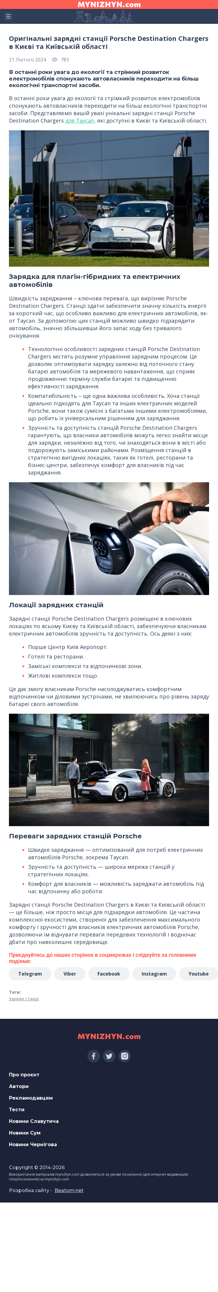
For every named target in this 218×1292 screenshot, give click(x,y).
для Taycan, (80, 120)
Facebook (109, 973)
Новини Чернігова (33, 1144)
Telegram (30, 973)
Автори (19, 1086)
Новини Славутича (34, 1121)
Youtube (198, 973)
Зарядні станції (24, 999)
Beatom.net (69, 1190)
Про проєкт (24, 1075)
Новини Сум (25, 1133)
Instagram (154, 973)
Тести (16, 1109)
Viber (70, 973)
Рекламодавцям (31, 1098)
